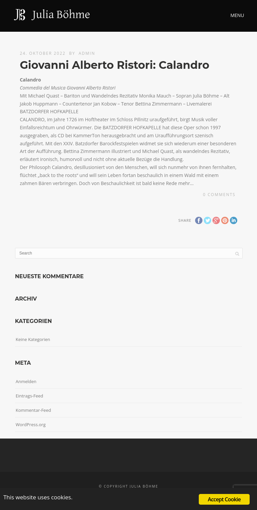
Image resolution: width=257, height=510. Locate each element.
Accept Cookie (224, 499)
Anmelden (26, 381)
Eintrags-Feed (29, 396)
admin (87, 53)
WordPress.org (31, 424)
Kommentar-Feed (33, 410)
